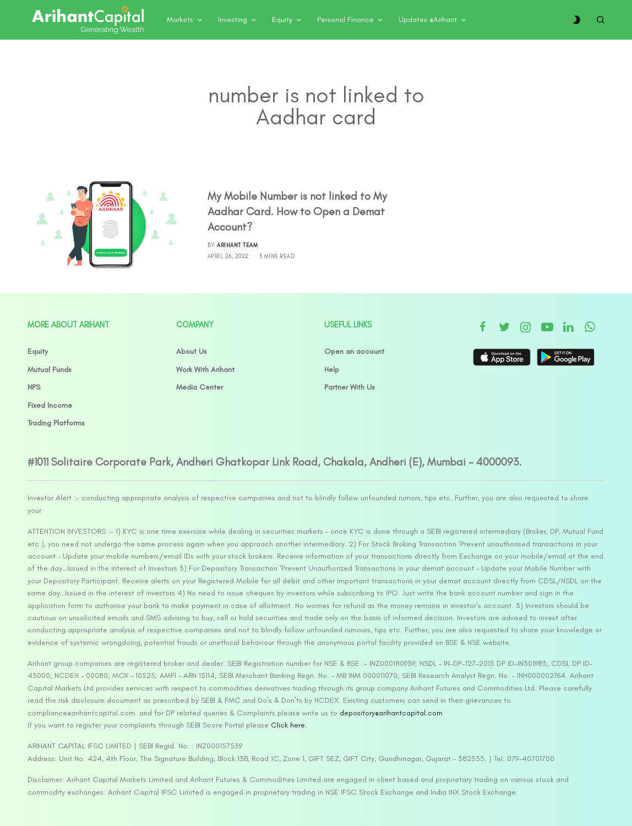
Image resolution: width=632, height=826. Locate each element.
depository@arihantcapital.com (391, 713)
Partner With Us (349, 387)
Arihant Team (237, 245)
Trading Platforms (56, 423)
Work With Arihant (205, 369)
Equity (38, 351)
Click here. (289, 725)
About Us (191, 351)
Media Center (199, 387)
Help (331, 369)
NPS (34, 387)
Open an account (354, 351)
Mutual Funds (50, 369)
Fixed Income (50, 405)
